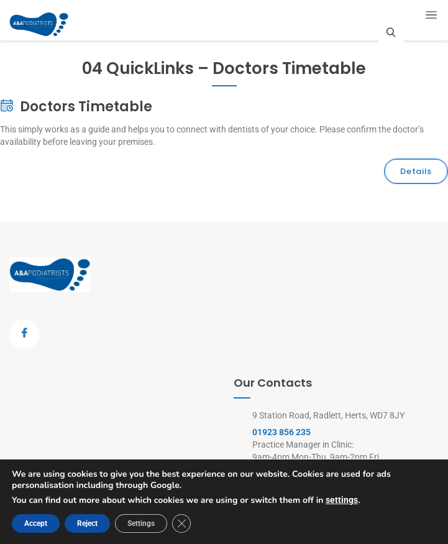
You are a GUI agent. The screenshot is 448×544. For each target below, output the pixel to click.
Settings (141, 523)
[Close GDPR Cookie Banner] (181, 523)
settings (342, 500)
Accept (35, 523)
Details (416, 171)
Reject (87, 523)
